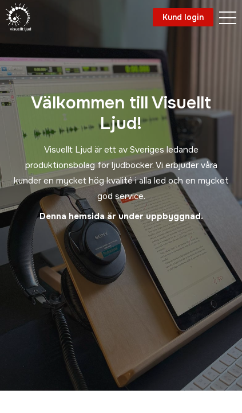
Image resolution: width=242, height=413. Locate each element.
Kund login (183, 17)
